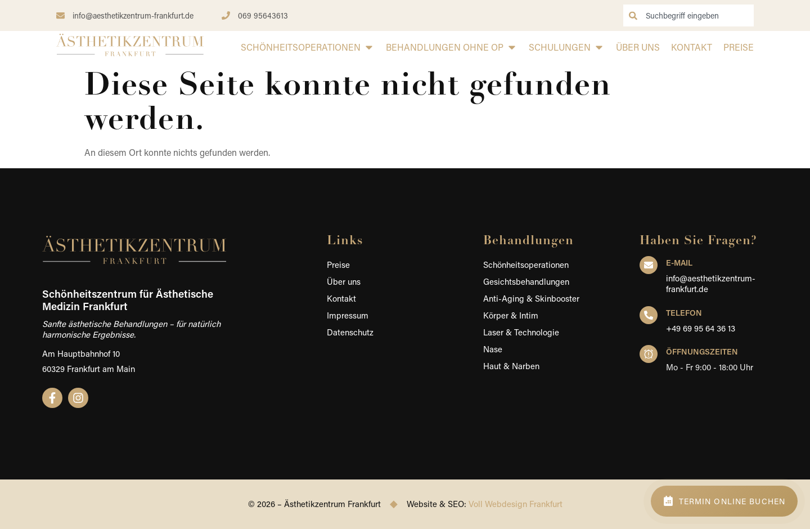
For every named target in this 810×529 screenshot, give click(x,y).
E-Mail (679, 262)
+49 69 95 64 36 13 (700, 328)
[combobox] (688, 15)
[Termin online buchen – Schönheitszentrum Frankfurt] (724, 501)
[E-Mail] (649, 265)
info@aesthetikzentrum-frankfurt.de (710, 283)
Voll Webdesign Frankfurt (515, 503)
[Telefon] (649, 315)
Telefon (684, 312)
